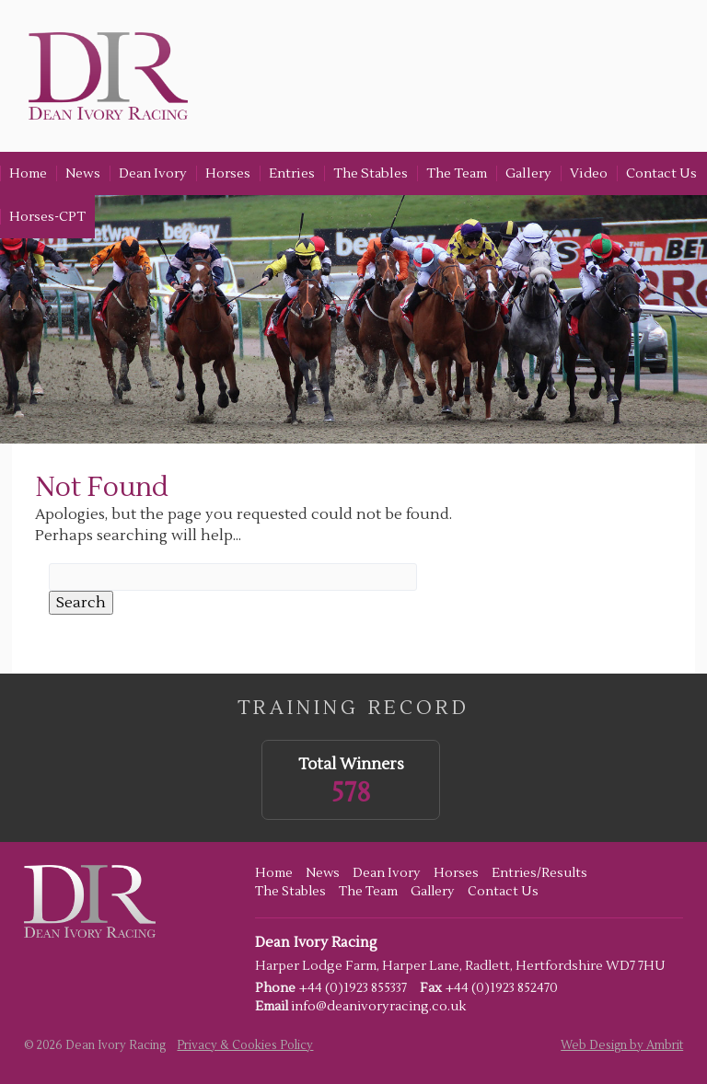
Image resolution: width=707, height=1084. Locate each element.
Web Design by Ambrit (622, 1045)
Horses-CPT (47, 216)
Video (589, 173)
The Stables (370, 173)
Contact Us (661, 173)
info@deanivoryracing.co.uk (378, 1006)
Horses (227, 173)
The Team (456, 173)
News (82, 173)
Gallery (528, 173)
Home (28, 173)
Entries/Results (539, 873)
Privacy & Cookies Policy (245, 1045)
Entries (292, 173)
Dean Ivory (153, 173)
